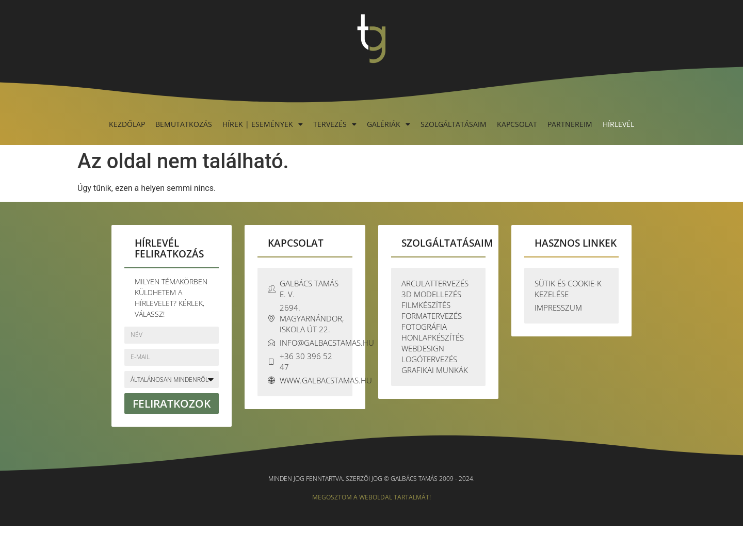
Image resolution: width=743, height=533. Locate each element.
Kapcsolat (517, 124)
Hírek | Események (262, 124)
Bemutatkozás (183, 124)
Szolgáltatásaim (454, 124)
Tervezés (335, 124)
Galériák (388, 124)
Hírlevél (618, 124)
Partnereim (569, 124)
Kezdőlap (127, 124)
